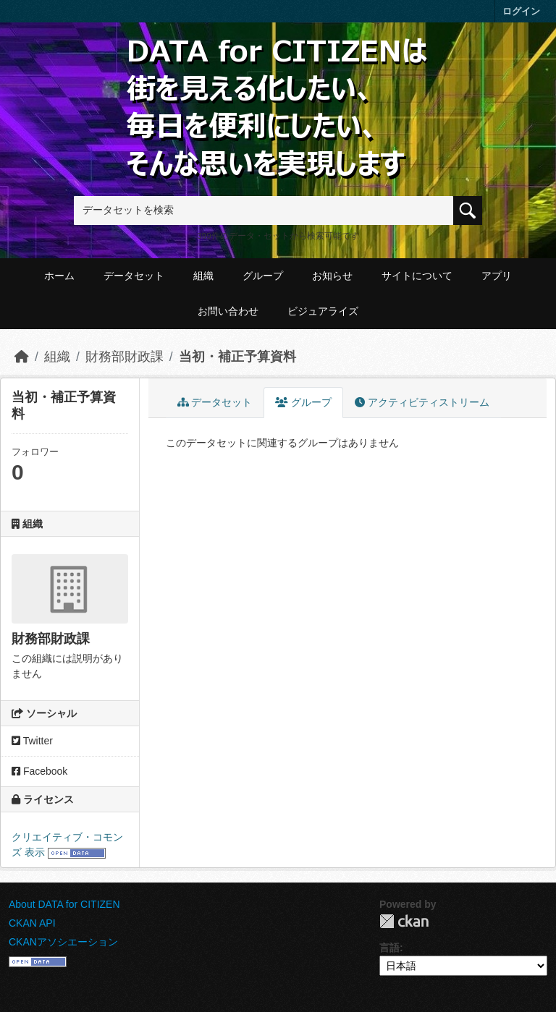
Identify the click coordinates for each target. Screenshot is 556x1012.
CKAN (404, 921)
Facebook (39, 771)
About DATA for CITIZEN (64, 904)
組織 (203, 275)
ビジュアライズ (322, 311)
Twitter (32, 741)
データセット (134, 275)
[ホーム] (21, 356)
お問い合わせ (228, 311)
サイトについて (417, 275)
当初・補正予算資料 (237, 356)
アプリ (496, 275)
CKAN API (32, 923)
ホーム (59, 275)
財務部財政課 (124, 356)
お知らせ (332, 275)
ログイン (521, 11)
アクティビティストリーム (422, 402)
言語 (389, 947)
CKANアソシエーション (63, 942)
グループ (263, 275)
